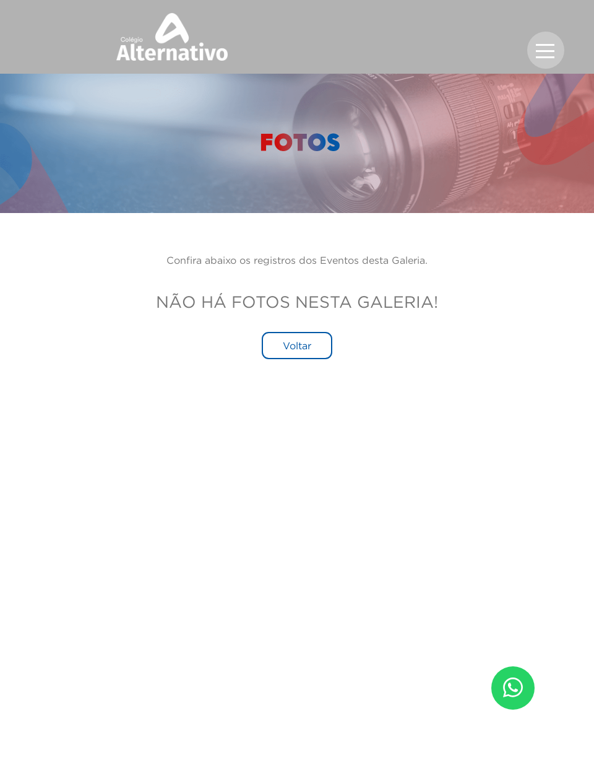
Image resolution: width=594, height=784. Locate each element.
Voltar (297, 345)
